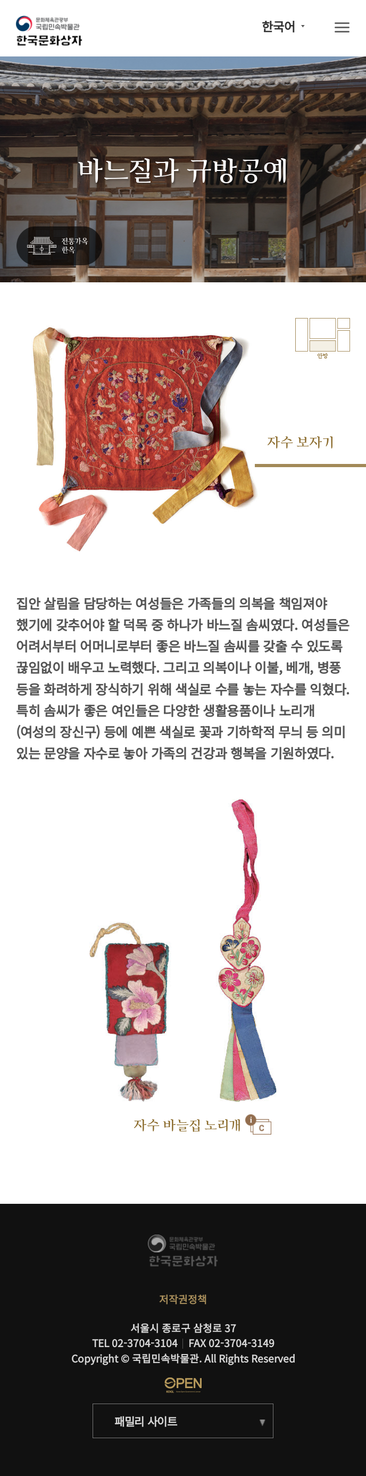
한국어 (278, 26)
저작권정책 (183, 1299)
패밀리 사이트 (145, 1421)
